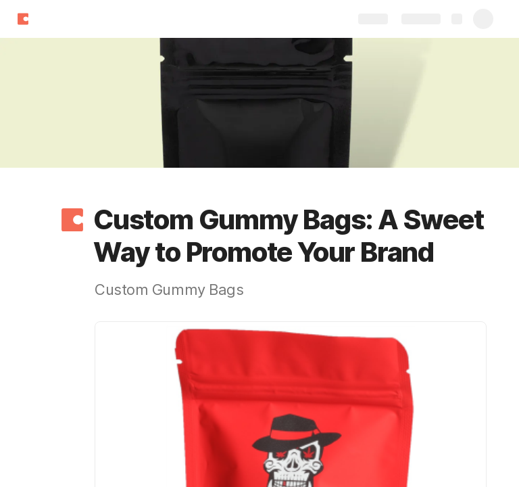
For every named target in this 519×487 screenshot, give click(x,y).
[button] (72, 219)
